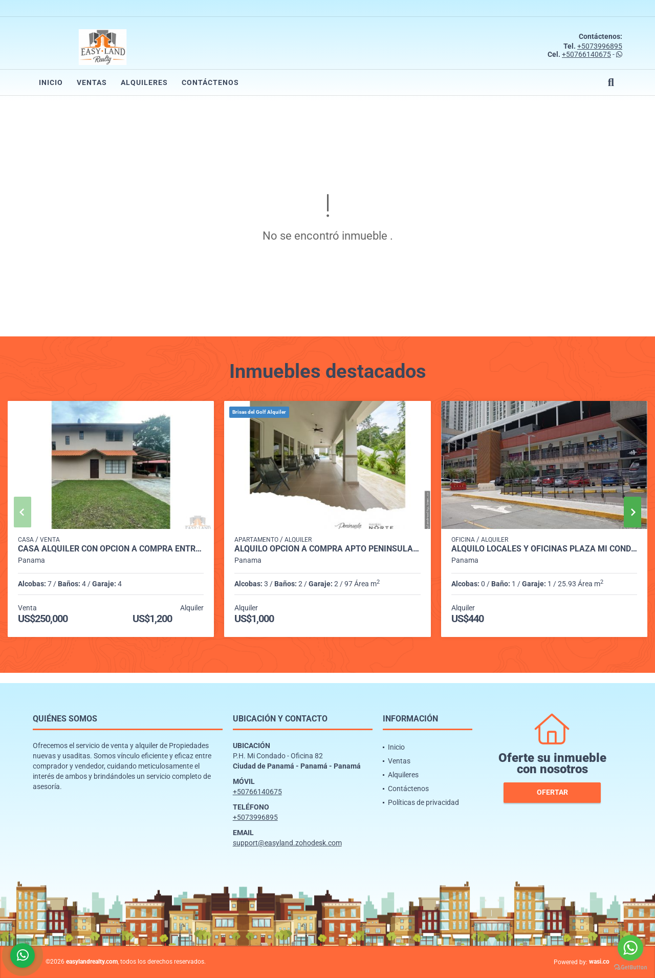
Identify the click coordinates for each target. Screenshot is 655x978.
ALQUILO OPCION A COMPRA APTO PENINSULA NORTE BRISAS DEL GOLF (327, 549)
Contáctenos (210, 82)
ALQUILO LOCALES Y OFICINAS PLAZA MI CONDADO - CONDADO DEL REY (544, 549)
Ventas (92, 82)
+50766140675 (586, 54)
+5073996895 (599, 46)
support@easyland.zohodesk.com (287, 843)
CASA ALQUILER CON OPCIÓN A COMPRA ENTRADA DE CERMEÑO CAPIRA (111, 549)
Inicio (51, 82)
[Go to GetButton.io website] (630, 967)
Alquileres (144, 82)
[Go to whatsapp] (630, 948)
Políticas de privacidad (423, 802)
